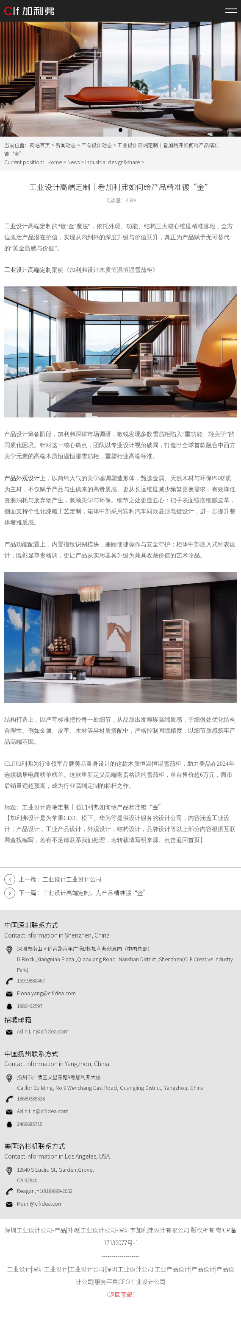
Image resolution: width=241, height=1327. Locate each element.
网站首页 (40, 144)
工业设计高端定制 (28, 270)
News (73, 161)
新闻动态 (65, 144)
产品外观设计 (22, 478)
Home (54, 161)
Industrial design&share (112, 161)
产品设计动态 (96, 144)
